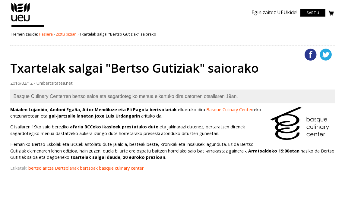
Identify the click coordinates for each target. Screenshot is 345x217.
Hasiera (46, 34)
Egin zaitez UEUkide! (274, 12)
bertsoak (89, 168)
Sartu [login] (312, 12)
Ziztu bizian (66, 34)
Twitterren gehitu (326, 55)
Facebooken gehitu (311, 55)
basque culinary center (121, 168)
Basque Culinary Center (229, 109)
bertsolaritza (41, 168)
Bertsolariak (67, 168)
